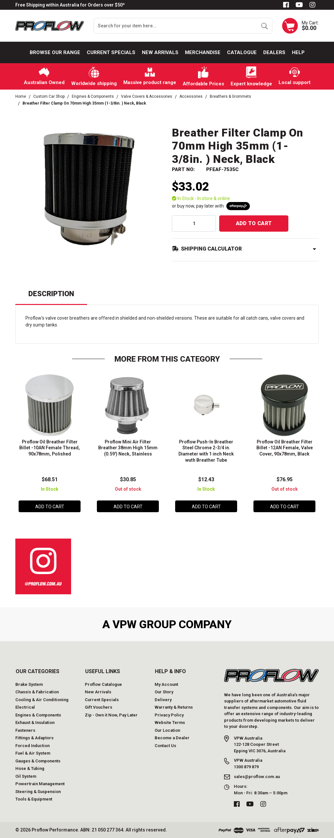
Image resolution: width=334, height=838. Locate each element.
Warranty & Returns (174, 707)
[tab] (51, 296)
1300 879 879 (246, 766)
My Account (166, 684)
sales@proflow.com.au (257, 776)
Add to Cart (254, 223)
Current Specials (111, 52)
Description (51, 294)
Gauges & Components (37, 761)
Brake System (29, 684)
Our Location (167, 730)
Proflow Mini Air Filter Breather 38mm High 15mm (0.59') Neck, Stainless (128, 448)
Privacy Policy (169, 715)
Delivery (163, 699)
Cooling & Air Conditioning (41, 699)
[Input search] (175, 25)
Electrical (25, 707)
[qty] (194, 223)
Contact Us (165, 745)
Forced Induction (32, 745)
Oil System (25, 776)
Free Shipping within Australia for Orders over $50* (70, 4)
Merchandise (202, 52)
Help (298, 52)
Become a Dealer (172, 737)
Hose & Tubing (29, 768)
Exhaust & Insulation (34, 722)
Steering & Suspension (38, 791)
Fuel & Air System (32, 753)
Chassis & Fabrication (37, 691)
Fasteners (25, 730)
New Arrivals (160, 52)
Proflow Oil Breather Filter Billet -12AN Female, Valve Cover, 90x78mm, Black (284, 448)
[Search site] (264, 25)
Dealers (274, 52)
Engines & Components (38, 715)
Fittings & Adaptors (34, 737)
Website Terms (170, 722)
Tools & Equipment (33, 799)
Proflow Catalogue (103, 684)
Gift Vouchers (98, 707)
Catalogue (242, 52)
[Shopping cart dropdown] (300, 26)
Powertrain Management (40, 783)
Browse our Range (55, 52)
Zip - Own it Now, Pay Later (111, 715)
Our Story (164, 691)
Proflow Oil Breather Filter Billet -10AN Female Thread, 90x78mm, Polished (49, 448)
